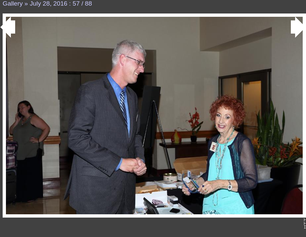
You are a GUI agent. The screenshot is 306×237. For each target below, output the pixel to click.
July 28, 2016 (48, 3)
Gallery (13, 3)
